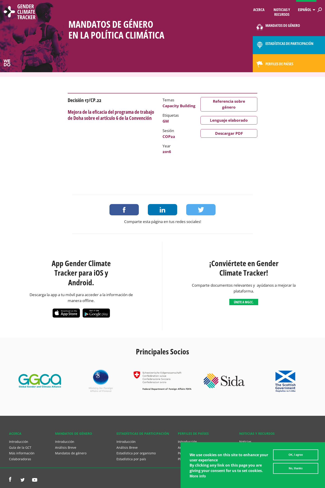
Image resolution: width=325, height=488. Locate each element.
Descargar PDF (229, 133)
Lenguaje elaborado (229, 120)
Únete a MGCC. (244, 302)
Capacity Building (178, 105)
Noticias (245, 441)
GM (165, 121)
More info (198, 477)
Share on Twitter (201, 209)
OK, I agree (295, 455)
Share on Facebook (124, 209)
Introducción (18, 441)
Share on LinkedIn (162, 209)
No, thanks (295, 469)
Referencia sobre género (229, 104)
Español (304, 9)
